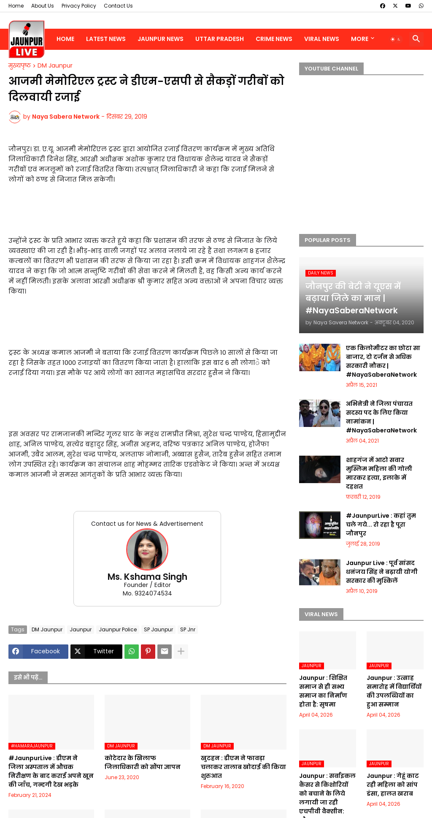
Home (16, 5)
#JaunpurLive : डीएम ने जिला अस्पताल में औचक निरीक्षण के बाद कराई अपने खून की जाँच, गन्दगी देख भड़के (51, 771)
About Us (42, 5)
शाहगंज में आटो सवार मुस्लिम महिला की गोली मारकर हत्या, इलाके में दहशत (379, 473)
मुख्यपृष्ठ (19, 66)
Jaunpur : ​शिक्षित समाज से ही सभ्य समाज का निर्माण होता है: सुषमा (323, 691)
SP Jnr (187, 629)
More (359, 39)
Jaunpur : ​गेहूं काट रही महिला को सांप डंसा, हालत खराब (393, 785)
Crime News (274, 39)
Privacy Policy (79, 5)
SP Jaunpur (158, 629)
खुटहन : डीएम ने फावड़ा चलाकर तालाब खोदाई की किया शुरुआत (243, 767)
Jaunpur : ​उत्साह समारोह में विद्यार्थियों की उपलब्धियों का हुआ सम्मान (394, 691)
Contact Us (118, 5)
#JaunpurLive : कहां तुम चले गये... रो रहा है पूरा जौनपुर (381, 524)
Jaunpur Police (118, 629)
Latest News (106, 39)
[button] (396, 39)
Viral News (321, 39)
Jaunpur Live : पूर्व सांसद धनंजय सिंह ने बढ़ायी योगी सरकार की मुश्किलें (382, 572)
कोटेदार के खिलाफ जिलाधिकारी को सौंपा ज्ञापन (143, 762)
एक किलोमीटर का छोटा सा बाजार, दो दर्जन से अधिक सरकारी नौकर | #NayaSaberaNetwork (383, 361)
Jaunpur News (161, 39)
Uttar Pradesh (219, 39)
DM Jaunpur (55, 66)
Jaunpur (81, 629)
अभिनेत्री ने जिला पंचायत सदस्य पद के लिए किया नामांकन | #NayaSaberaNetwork (381, 417)
